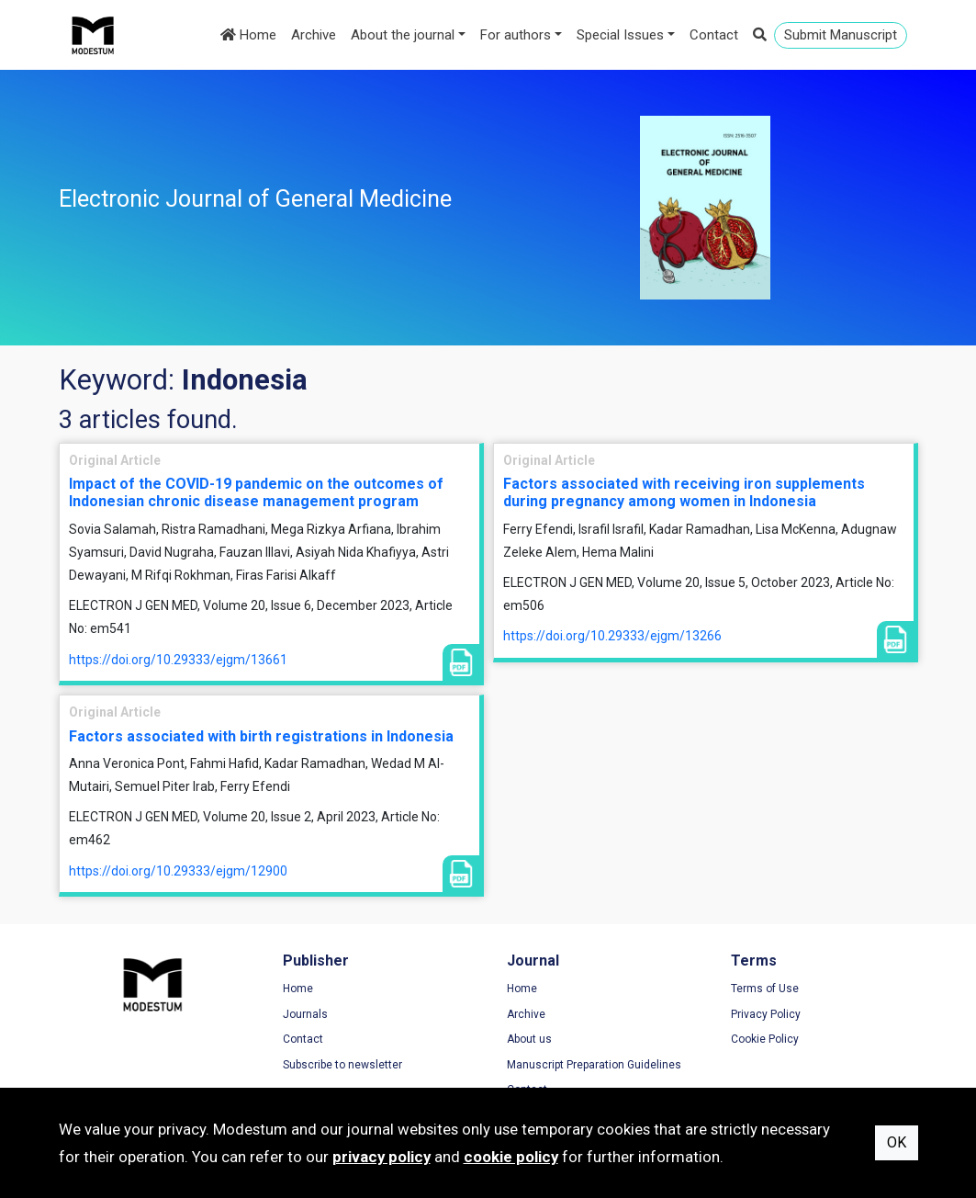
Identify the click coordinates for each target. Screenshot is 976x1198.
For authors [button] (515, 35)
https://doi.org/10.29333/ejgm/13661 (178, 659)
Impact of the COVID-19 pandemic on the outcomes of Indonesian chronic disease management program (256, 492)
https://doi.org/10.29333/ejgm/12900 (178, 871)
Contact (714, 35)
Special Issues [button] (620, 35)
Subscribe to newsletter (342, 1064)
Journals (305, 1014)
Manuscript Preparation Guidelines (594, 1064)
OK (896, 1142)
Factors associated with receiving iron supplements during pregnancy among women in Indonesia (684, 492)
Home (248, 35)
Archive (313, 35)
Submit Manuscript (840, 35)
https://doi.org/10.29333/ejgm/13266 (612, 635)
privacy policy (381, 1156)
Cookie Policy (765, 1039)
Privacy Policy (766, 1014)
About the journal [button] (402, 35)
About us (529, 1039)
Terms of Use (765, 988)
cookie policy (511, 1156)
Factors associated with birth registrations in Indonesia (261, 736)
